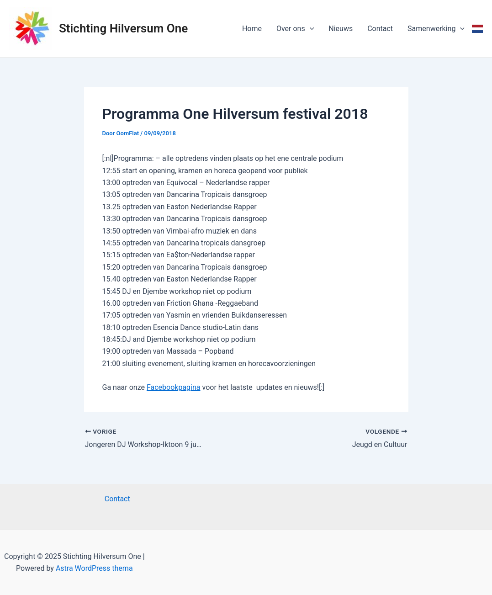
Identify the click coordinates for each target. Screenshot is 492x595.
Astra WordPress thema (94, 568)
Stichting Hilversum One (123, 28)
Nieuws (340, 28)
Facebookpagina (174, 387)
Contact (380, 28)
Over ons (295, 29)
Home (252, 28)
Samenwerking (436, 29)
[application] (309, 29)
